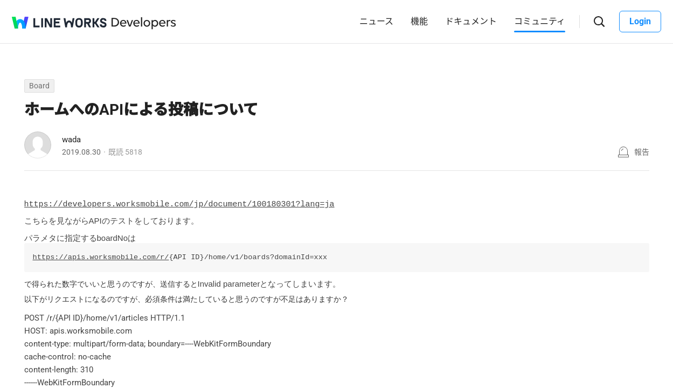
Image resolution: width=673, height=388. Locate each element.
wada (71, 139)
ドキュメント (471, 21)
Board (39, 85)
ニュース (376, 21)
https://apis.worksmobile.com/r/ (101, 255)
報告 (641, 152)
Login (640, 21)
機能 (419, 21)
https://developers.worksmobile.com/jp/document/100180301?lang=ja (179, 203)
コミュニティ (539, 21)
